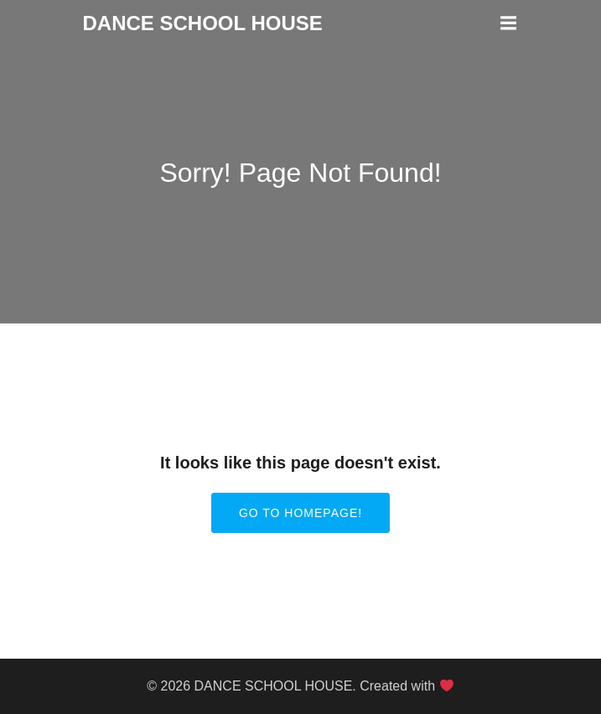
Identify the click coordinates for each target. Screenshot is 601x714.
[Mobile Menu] (509, 23)
